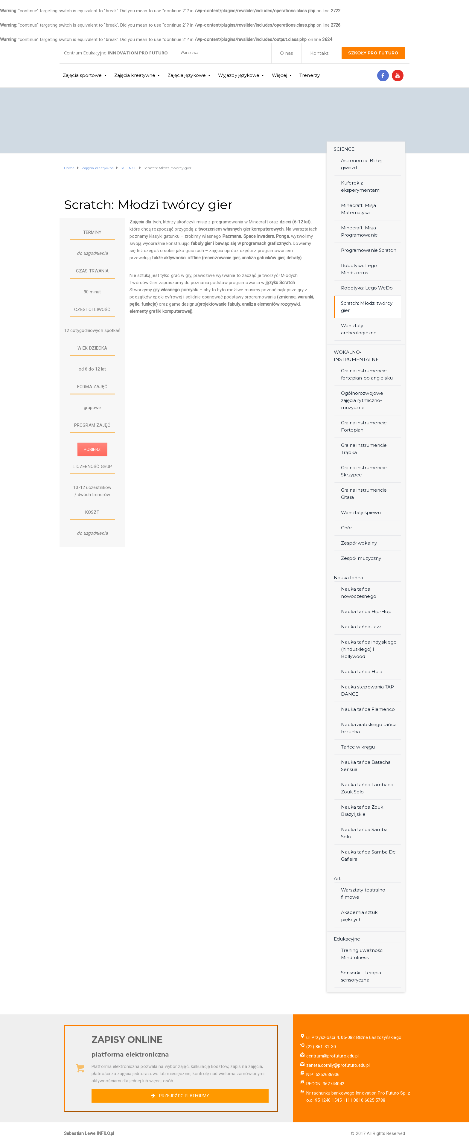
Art (337, 878)
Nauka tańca (348, 577)
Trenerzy (309, 75)
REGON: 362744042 (325, 1083)
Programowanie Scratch (368, 250)
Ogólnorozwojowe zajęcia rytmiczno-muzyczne (362, 400)
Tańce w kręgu (358, 747)
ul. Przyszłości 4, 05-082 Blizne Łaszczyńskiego (353, 1037)
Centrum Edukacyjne (116, 53)
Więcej (279, 75)
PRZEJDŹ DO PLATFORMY (180, 1095)
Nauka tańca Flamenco (368, 709)
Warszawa (189, 52)
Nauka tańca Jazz (361, 627)
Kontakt (319, 53)
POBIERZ (92, 449)
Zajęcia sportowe (82, 75)
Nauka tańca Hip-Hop (366, 611)
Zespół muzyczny (361, 558)
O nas (286, 53)
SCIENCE (344, 149)
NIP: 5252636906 (323, 1074)
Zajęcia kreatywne (135, 75)
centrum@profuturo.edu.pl (332, 1056)
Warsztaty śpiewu (361, 512)
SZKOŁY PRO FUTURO (373, 53)
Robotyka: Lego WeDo (367, 288)
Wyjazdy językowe (239, 75)
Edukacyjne (347, 939)
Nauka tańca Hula (362, 671)
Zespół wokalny (359, 543)
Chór (346, 528)
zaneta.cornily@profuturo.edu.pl (338, 1065)
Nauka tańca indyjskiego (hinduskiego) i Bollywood (369, 649)
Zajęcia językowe (187, 75)
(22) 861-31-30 (321, 1046)
